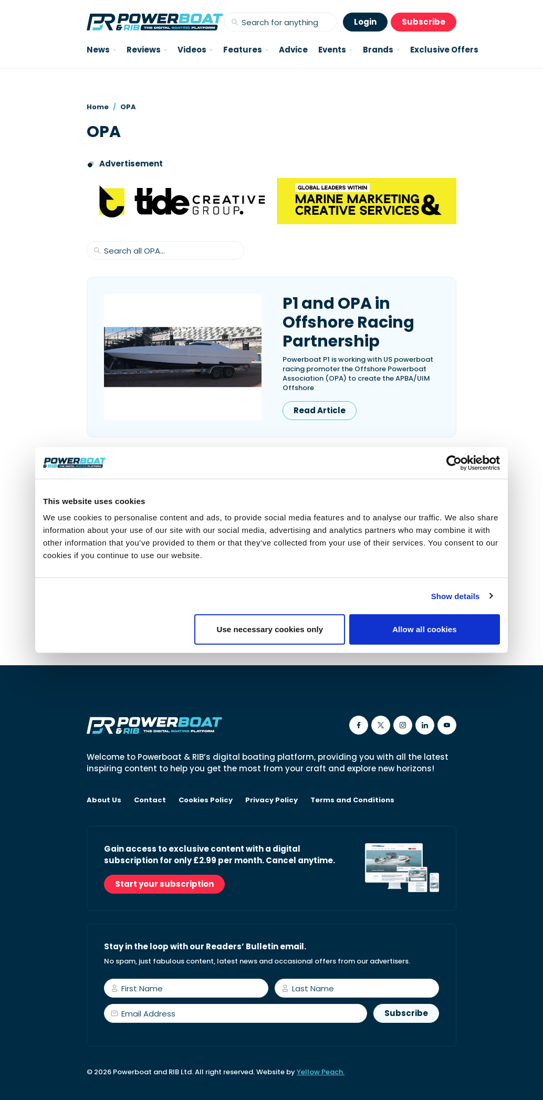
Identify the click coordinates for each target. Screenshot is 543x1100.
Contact (150, 800)
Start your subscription (164, 883)
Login (365, 21)
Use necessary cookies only (270, 629)
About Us (104, 800)
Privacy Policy (271, 800)
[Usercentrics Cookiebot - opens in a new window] (454, 462)
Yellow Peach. (320, 1072)
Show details (455, 595)
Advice (293, 49)
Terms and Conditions (352, 800)
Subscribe (423, 21)
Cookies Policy (206, 800)
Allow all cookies (424, 629)
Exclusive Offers (444, 49)
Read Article (320, 410)
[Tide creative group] (271, 201)
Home (98, 107)
